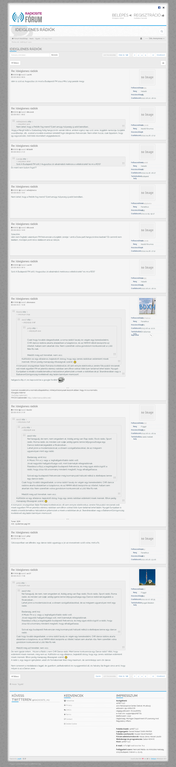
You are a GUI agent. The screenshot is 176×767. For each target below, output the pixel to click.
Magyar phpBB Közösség (32, 764)
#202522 (16, 228)
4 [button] (141, 55)
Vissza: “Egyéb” (17, 684)
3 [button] (138, 55)
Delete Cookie (70, 724)
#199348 (16, 536)
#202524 (16, 149)
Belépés (122, 15)
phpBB (19, 759)
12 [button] (153, 55)
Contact (68, 719)
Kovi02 (19, 312)
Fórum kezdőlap (20, 39)
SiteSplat (153, 759)
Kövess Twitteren (31, 698)
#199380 (16, 302)
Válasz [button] (15, 63)
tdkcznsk (30, 112)
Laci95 (29, 75)
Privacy (68, 705)
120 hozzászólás (110, 55)
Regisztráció (149, 15)
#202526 (16, 112)
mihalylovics (22, 121)
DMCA (67, 710)
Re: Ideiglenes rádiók (24, 71)
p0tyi (29, 328)
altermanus (31, 302)
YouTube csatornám (19, 395)
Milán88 (30, 149)
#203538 (16, 75)
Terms (67, 714)
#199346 (16, 573)
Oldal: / (123, 55)
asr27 (24, 320)
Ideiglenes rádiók (26, 49)
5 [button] (145, 55)
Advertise (69, 701)
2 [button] (134, 55)
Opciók (98, 676)
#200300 (16, 265)
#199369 (16, 410)
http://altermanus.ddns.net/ (39, 398)
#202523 (16, 190)
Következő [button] (161, 55)
